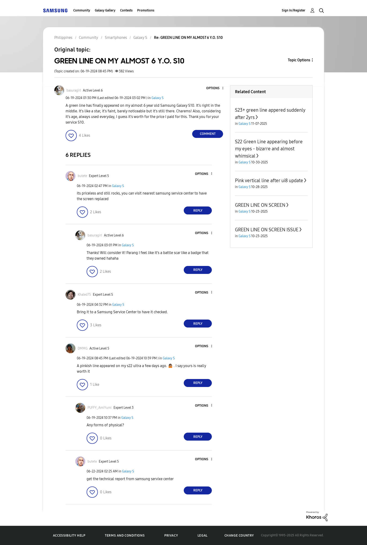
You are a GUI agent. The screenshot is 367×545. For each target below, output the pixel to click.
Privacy (171, 536)
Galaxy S (157, 98)
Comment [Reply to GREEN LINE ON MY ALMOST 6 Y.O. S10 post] (208, 134)
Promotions (145, 10)
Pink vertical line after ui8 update (269, 180)
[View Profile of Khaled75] (84, 295)
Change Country (239, 536)
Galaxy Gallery (105, 10)
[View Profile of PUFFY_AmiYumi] (100, 408)
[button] (215, 88)
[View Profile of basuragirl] (73, 90)
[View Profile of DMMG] (83, 348)
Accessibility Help (69, 536)
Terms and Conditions (125, 536)
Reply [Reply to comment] (197, 211)
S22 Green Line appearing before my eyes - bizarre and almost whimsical (269, 149)
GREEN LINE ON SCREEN (260, 205)
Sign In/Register (293, 10)
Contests (126, 10)
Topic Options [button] (299, 60)
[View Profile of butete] (82, 176)
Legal (203, 536)
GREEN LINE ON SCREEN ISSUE (266, 229)
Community (81, 10)
